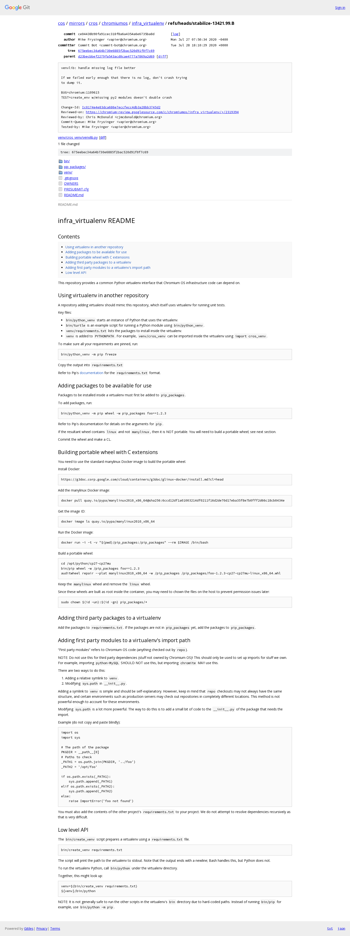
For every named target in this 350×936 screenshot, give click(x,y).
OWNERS (71, 183)
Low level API (75, 272)
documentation (91, 372)
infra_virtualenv (148, 23)
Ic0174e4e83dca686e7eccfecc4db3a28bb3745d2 (121, 107)
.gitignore (71, 178)
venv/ (68, 172)
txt (330, 928)
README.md (74, 195)
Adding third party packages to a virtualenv (98, 262)
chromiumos (115, 23)
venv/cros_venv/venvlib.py (78, 137)
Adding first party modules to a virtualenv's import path (107, 267)
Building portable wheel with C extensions (97, 257)
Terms (55, 928)
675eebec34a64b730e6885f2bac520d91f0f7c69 (116, 50)
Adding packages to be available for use (96, 252)
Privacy (41, 928)
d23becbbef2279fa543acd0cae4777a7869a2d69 (116, 56)
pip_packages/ (75, 166)
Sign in (340, 7)
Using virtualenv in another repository (94, 247)
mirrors (77, 23)
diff (162, 56)
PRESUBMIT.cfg (76, 189)
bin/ (67, 161)
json (341, 928)
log (175, 34)
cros (93, 23)
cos (61, 23)
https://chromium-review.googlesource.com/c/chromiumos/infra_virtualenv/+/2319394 (162, 112)
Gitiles (28, 928)
